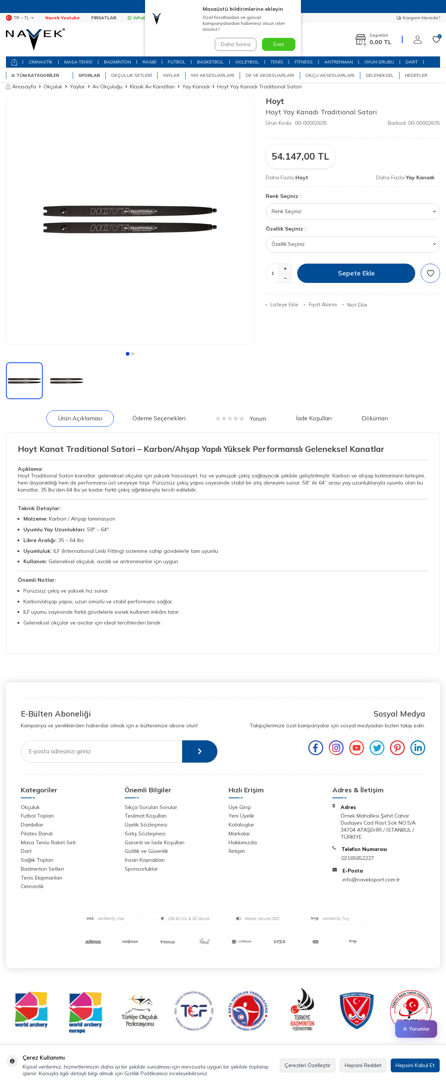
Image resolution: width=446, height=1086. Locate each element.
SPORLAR (89, 75)
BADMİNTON (117, 62)
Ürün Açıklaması (80, 418)
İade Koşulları (314, 418)
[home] (14, 62)
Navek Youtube (62, 17)
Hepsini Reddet (363, 1065)
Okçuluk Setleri (131, 75)
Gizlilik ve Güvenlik (146, 851)
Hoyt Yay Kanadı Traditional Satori (259, 86)
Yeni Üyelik (241, 815)
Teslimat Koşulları (146, 815)
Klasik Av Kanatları (152, 86)
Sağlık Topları (37, 860)
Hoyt (275, 101)
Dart (26, 851)
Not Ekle (354, 304)
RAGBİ (149, 62)
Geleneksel (379, 75)
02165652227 (357, 858)
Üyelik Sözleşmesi (146, 824)
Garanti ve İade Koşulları (154, 842)
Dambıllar (32, 824)
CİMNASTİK (41, 62)
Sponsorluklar (141, 868)
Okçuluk (52, 86)
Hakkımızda (243, 842)
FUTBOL (177, 62)
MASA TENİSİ (78, 62)
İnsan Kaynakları (145, 860)
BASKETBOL (210, 62)
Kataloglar (241, 824)
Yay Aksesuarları (212, 75)
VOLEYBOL (247, 62)
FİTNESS (304, 62)
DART (412, 62)
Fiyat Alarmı (320, 304)
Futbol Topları (37, 815)
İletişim (237, 851)
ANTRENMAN (338, 62)
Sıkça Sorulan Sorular (151, 807)
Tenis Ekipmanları (41, 877)
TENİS (276, 62)
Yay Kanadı (196, 86)
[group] (130, 220)
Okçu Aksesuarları (329, 75)
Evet (278, 44)
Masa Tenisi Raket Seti (48, 842)
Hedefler (416, 75)
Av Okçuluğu (107, 86)
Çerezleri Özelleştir (308, 1065)
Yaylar (171, 75)
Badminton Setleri (42, 868)
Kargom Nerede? (418, 17)
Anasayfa (21, 86)
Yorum (241, 418)
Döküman (375, 418)
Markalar (239, 833)
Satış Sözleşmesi (145, 833)
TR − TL (20, 18)
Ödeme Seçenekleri (159, 418)
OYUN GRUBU (379, 62)
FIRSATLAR (103, 17)
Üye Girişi (240, 807)
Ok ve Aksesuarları (269, 75)
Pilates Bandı (37, 833)
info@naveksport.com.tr (371, 879)
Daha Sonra (235, 44)
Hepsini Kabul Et (415, 1065)
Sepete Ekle (356, 273)
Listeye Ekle (282, 304)
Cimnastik (32, 886)
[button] (127, 354)
